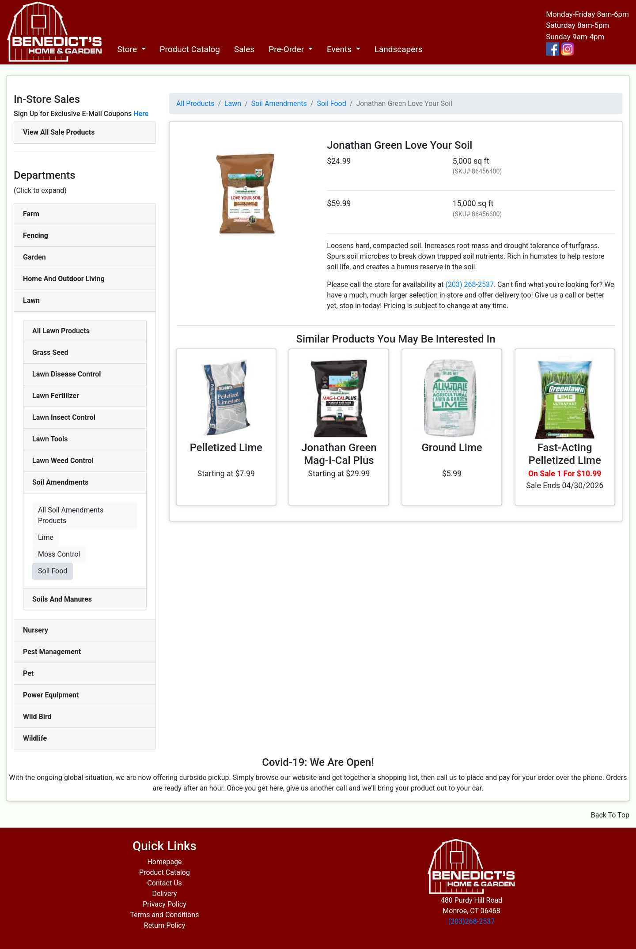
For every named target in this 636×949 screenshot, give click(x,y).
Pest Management (52, 652)
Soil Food (52, 571)
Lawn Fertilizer (55, 396)
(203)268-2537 (471, 921)
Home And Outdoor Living (64, 279)
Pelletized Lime (226, 447)
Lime (45, 537)
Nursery (35, 630)
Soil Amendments (60, 482)
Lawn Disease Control (66, 374)
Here (140, 113)
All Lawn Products (61, 331)
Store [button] (128, 49)
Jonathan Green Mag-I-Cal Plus (339, 454)
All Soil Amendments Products (70, 515)
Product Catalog (190, 49)
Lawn (31, 300)
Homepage (164, 862)
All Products (195, 103)
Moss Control (59, 554)
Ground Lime (451, 447)
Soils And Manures (62, 599)
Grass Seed (50, 352)
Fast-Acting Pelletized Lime (565, 454)
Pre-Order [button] (287, 49)
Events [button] (340, 49)
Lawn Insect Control (63, 417)
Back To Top (610, 815)
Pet (28, 673)
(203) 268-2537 (470, 284)
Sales (244, 49)
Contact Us (164, 883)
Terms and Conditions (164, 915)
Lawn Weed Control (63, 460)
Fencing (35, 235)
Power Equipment (51, 695)
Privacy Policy (164, 904)
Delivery (164, 893)
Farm (31, 214)
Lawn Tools (50, 439)
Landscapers (399, 49)
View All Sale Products (59, 132)
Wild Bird (37, 716)
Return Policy (164, 925)
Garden (34, 257)
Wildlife (35, 738)
